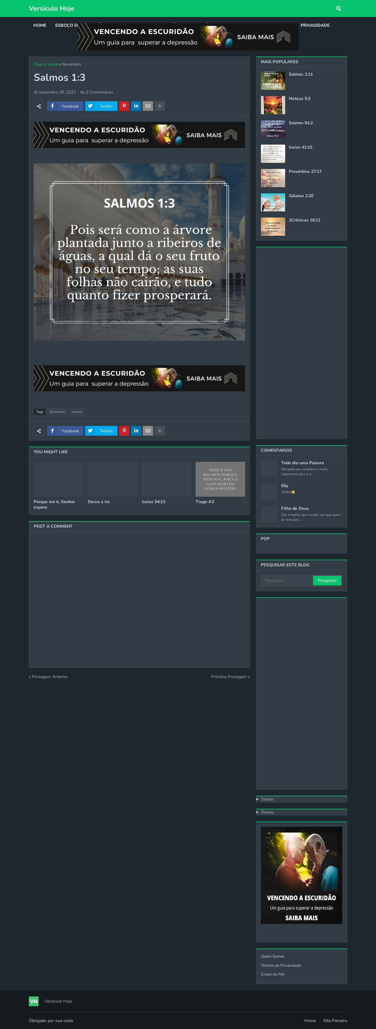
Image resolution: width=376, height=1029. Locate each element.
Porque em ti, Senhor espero (54, 504)
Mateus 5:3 (299, 98)
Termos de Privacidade (281, 965)
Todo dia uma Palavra (302, 463)
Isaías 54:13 (153, 502)
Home (310, 1021)
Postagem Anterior (50, 677)
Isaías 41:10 (300, 147)
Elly (284, 486)
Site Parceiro (335, 1021)
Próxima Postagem (229, 677)
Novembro (71, 64)
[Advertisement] (301, 343)
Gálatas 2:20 (301, 196)
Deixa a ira (99, 502)
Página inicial (46, 64)
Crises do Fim (273, 974)
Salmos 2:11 (301, 74)
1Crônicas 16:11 (304, 220)
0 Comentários (99, 92)
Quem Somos (272, 956)
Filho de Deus (295, 508)
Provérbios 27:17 (305, 171)
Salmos (76, 412)
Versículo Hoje (51, 8)
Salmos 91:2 (301, 123)
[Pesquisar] (287, 580)
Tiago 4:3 (205, 502)
